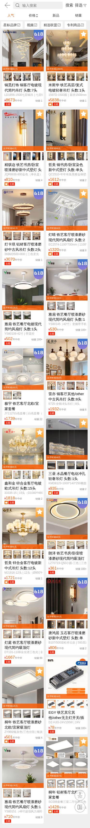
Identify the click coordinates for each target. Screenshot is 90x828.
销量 (78, 15)
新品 (56, 15)
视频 (32, 25)
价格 (33, 15)
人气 (10, 15)
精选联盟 (52, 25)
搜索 (69, 5)
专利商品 (75, 25)
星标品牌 (11, 25)
